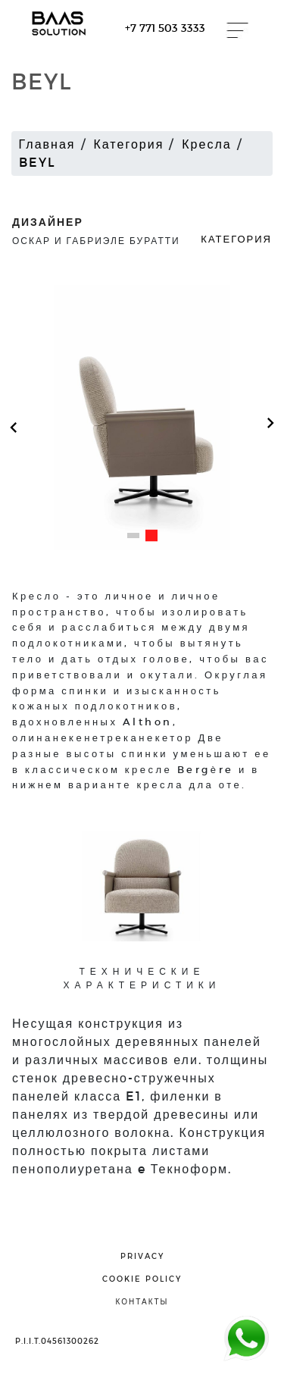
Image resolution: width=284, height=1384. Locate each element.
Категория (129, 143)
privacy (142, 1255)
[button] (133, 535)
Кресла (206, 143)
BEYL (37, 162)
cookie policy (142, 1278)
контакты (142, 1301)
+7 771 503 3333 (165, 27)
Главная (47, 143)
